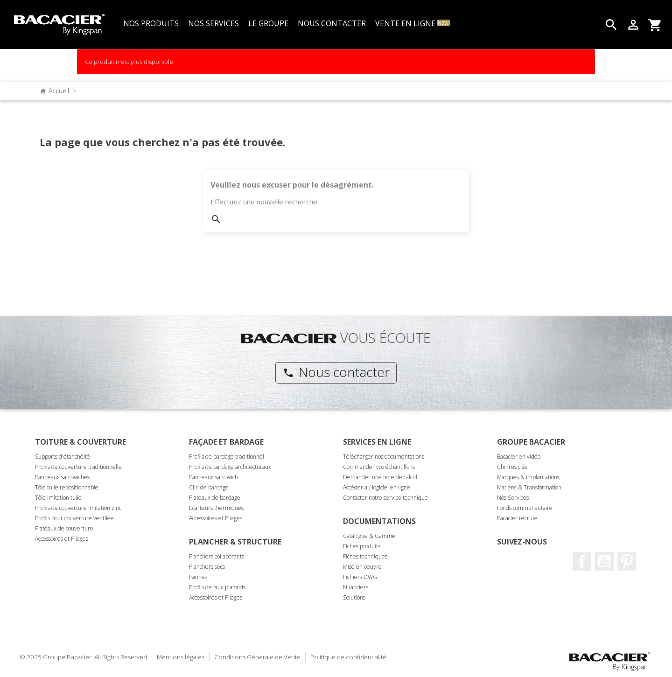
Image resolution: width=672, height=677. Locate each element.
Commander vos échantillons (379, 467)
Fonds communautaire (525, 508)
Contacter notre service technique (385, 498)
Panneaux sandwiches (62, 477)
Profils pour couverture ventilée (74, 518)
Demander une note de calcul (380, 477)
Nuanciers (355, 587)
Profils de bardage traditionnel (226, 457)
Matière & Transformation (529, 487)
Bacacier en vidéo (518, 457)
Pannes (198, 577)
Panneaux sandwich (213, 477)
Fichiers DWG (360, 577)
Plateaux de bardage (214, 498)
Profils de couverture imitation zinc (78, 508)
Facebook (582, 561)
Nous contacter (336, 372)
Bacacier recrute (517, 518)
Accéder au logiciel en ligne (376, 487)
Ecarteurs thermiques (216, 508)
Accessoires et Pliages (61, 539)
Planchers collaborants (216, 556)
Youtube (604, 561)
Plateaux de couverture (64, 528)
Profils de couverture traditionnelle (78, 467)
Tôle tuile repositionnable (66, 487)
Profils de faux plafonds (217, 587)
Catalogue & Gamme (369, 536)
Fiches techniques (365, 556)
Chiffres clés (512, 467)
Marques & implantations (528, 477)
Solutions (354, 597)
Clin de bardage (209, 487)
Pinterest (626, 561)
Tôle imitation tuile (58, 498)
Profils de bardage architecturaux (230, 467)
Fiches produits (361, 546)
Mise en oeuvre (362, 567)
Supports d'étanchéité (62, 457)
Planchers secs (207, 567)
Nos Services (513, 498)
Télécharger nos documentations (383, 457)
